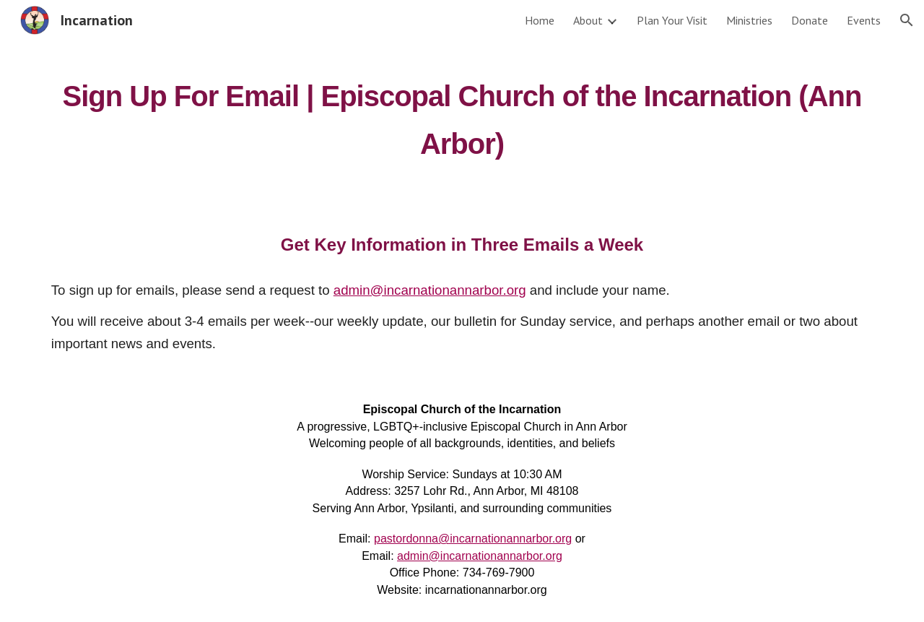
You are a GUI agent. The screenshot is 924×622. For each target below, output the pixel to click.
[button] (906, 20)
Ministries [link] (749, 20)
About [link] (588, 20)
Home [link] (539, 20)
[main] (462, 114)
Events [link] (864, 20)
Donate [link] (809, 20)
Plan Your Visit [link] (672, 20)
